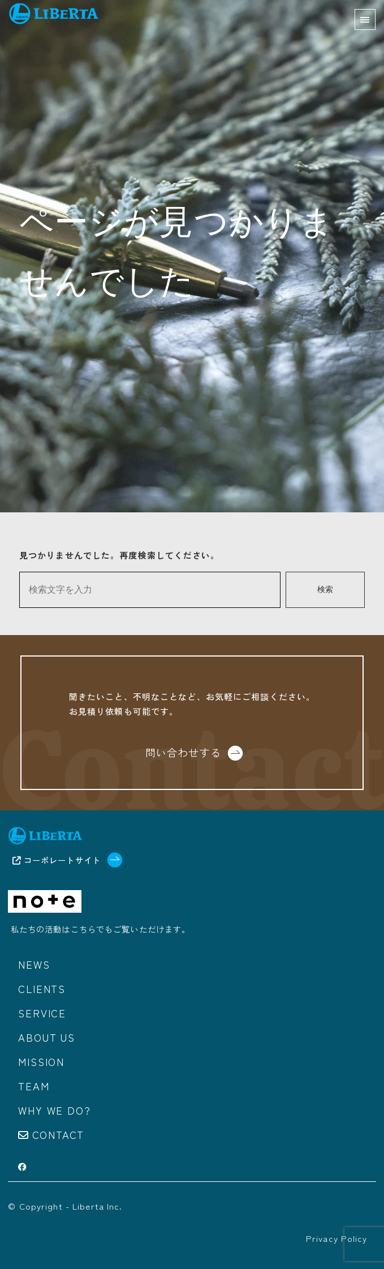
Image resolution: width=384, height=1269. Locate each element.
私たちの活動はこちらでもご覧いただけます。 (101, 929)
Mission (41, 1061)
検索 (325, 589)
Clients (42, 988)
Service (42, 1012)
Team (33, 1085)
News (34, 964)
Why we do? (54, 1110)
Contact (58, 1134)
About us (46, 1037)
